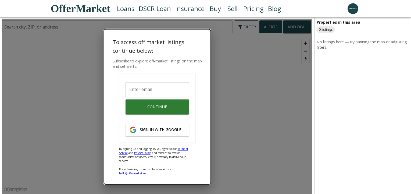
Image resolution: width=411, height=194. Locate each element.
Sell (232, 8)
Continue (157, 107)
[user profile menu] (352, 8)
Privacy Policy (142, 153)
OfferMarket (80, 8)
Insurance (190, 8)
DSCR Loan (155, 8)
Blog (274, 8)
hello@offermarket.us (132, 173)
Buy (215, 8)
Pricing (253, 8)
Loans (126, 8)
